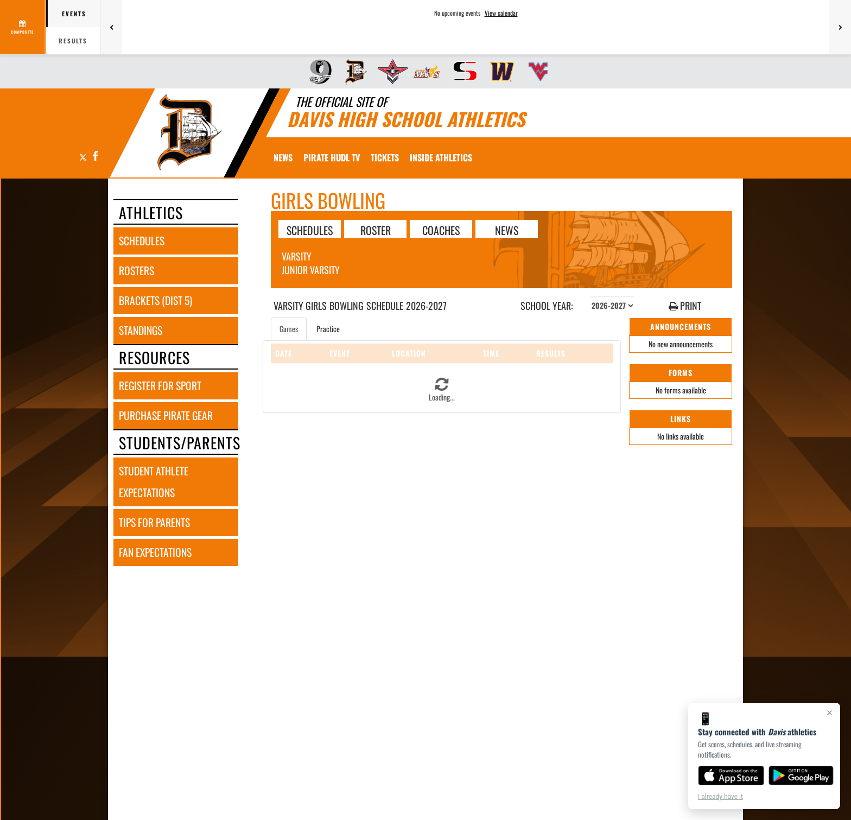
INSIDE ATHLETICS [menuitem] (441, 157)
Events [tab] (74, 13)
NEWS (506, 229)
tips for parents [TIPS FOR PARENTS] (154, 522)
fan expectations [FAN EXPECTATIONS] (155, 552)
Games (289, 328)
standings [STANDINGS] (140, 330)
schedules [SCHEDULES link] (141, 241)
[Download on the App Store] (731, 775)
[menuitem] (317, 71)
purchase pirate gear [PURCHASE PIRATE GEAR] (166, 415)
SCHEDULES (310, 229)
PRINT (685, 306)
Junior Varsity (311, 270)
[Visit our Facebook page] (94, 156)
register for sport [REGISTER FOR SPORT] (160, 385)
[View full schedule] (23, 27)
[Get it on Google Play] (801, 775)
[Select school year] (612, 305)
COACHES (441, 229)
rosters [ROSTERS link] (136, 270)
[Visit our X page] (83, 156)
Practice (328, 328)
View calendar (501, 13)
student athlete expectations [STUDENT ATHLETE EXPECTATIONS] (153, 481)
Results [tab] (73, 40)
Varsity (297, 256)
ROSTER (375, 229)
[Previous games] (111, 27)
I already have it (720, 796)
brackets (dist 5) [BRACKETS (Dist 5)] (155, 300)
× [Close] (830, 712)
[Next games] (840, 27)
